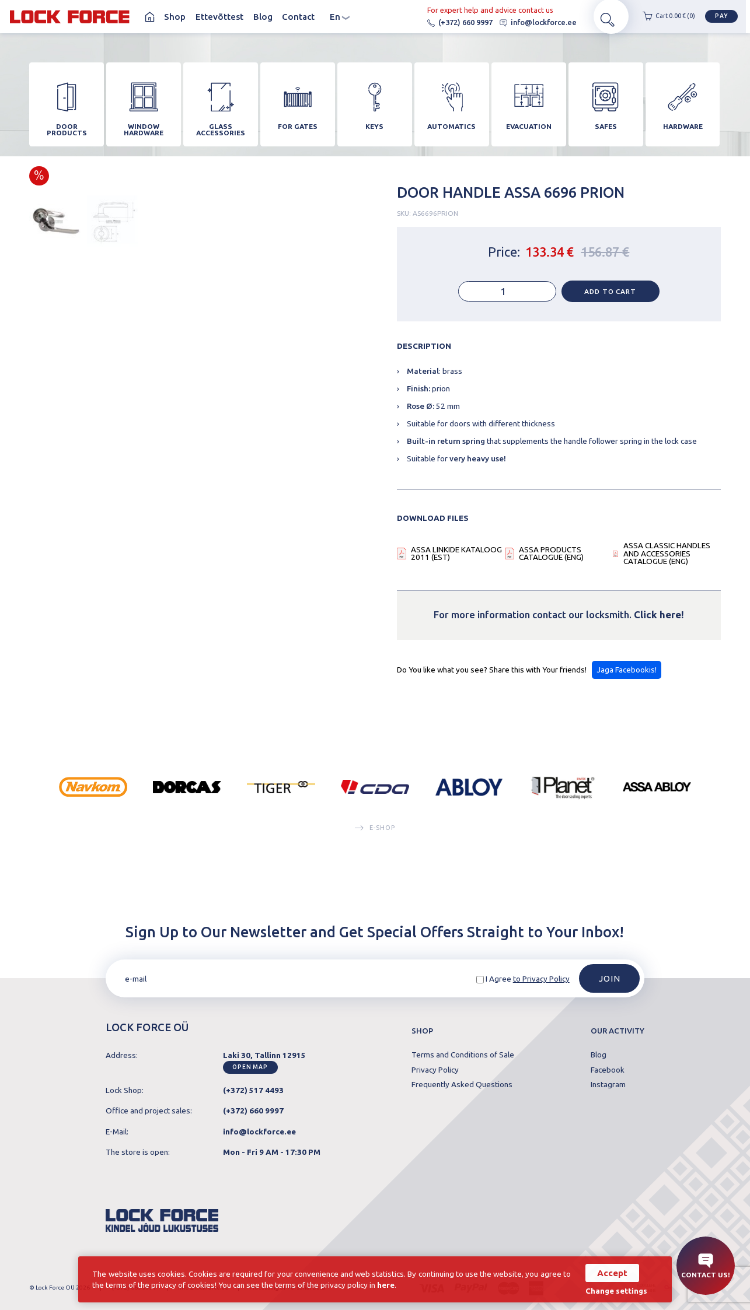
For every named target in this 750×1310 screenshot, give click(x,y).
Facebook (608, 1070)
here (398, 1284)
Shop (175, 17)
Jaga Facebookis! (626, 674)
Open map (250, 1067)
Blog (263, 17)
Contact (298, 17)
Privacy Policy (435, 1070)
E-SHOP (375, 833)
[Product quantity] (507, 297)
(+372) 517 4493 (253, 1090)
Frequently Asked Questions (461, 1084)
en (340, 17)
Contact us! (705, 1266)
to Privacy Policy (541, 978)
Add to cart (610, 296)
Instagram (608, 1084)
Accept (610, 1272)
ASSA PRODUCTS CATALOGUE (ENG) (551, 559)
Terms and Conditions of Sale (462, 1055)
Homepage (149, 17)
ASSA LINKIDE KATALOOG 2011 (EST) (456, 559)
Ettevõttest (219, 17)
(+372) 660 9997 (442, 23)
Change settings (614, 1290)
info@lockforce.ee (520, 23)
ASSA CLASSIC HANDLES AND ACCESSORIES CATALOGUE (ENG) (666, 559)
